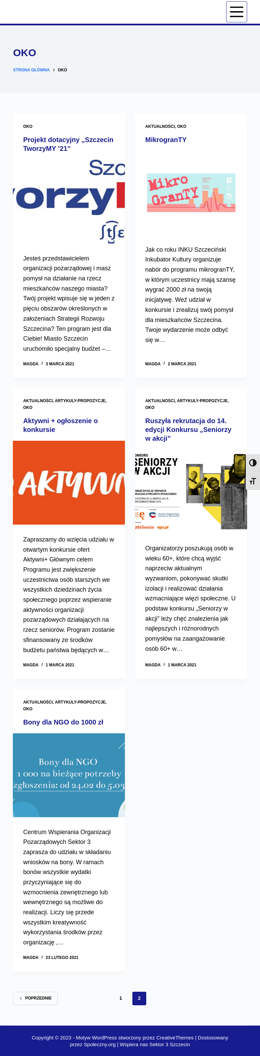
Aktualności (160, 126)
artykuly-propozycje (80, 400)
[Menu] (236, 11)
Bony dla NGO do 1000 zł (63, 722)
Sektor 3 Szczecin (169, 1044)
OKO (27, 126)
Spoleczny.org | (102, 1044)
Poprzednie (35, 998)
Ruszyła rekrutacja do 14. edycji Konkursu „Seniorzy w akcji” (188, 429)
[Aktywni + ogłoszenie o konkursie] (69, 483)
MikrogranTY (166, 139)
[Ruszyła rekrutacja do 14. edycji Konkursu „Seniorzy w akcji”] (191, 491)
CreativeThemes (175, 1037)
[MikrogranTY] (191, 193)
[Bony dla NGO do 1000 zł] (69, 775)
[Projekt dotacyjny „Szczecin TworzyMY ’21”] (69, 202)
